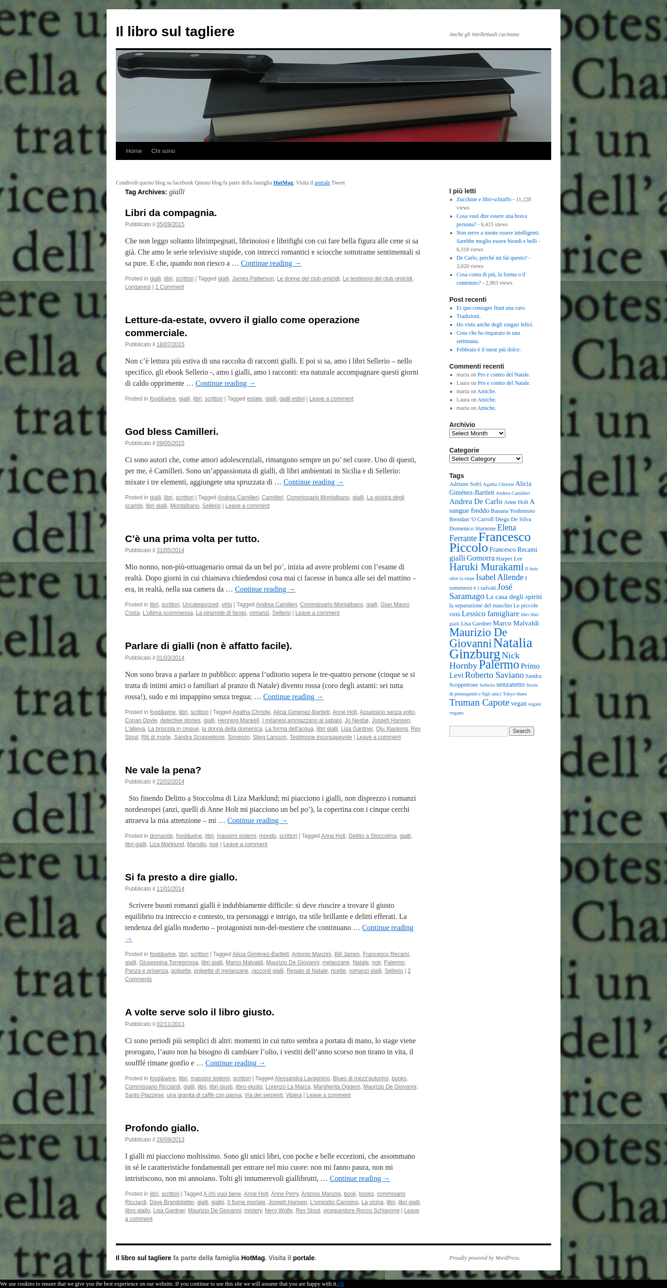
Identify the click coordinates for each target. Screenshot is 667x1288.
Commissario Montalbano (317, 497)
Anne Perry (284, 1194)
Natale (360, 962)
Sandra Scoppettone (199, 737)
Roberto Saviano (494, 675)
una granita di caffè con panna (204, 1095)
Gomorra (481, 558)
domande (161, 836)
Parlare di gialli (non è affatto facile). (208, 645)
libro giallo (137, 1210)
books (399, 1078)
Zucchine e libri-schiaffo (484, 199)
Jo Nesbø (356, 720)
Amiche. (486, 391)
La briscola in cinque (173, 729)
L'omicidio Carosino (334, 1202)
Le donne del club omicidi (308, 278)
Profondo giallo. (162, 1127)
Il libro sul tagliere (175, 31)
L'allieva (135, 729)
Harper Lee (509, 558)
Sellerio (211, 506)
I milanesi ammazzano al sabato (301, 720)
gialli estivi (292, 398)
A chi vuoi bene (222, 1194)
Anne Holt (345, 712)
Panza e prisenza (146, 971)
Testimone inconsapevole (320, 737)
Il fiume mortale (246, 1202)
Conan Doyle (141, 720)
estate (254, 398)
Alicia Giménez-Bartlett (301, 712)
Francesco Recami (386, 954)
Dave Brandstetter (172, 1202)
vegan (518, 703)
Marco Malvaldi (244, 962)
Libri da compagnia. (171, 212)
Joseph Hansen (288, 1202)
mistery (253, 1210)
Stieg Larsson (270, 737)
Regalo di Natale (307, 971)
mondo (268, 836)
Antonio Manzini (311, 954)
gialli (155, 278)
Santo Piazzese (144, 1095)
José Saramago (480, 591)
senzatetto (511, 684)
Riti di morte (156, 737)
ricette (338, 971)
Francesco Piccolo (490, 542)
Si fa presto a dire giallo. (181, 877)
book (350, 1194)
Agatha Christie (252, 712)
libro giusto (249, 1087)
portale (322, 182)
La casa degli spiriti (514, 596)
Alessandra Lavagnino (302, 1078)
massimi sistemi (236, 836)
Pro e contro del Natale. (504, 374)
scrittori (185, 278)
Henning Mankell (238, 720)
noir (214, 844)
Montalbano (184, 506)
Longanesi (138, 287)
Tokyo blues (515, 693)
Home (134, 150)
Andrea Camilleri (238, 497)
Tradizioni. (469, 316)
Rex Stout (308, 1210)
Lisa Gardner (357, 729)
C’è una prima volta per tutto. (192, 538)
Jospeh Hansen (390, 720)
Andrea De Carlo (476, 501)
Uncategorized (200, 604)
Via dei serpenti (264, 1095)
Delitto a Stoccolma (372, 836)
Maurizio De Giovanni (293, 962)
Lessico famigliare (490, 613)
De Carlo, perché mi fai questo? (492, 258)
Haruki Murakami (486, 567)
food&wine (163, 398)
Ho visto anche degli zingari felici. (495, 324)
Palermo (394, 962)
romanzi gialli (365, 971)
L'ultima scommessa (168, 613)
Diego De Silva (513, 519)
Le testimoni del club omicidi (377, 278)
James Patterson (253, 278)
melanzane (336, 962)
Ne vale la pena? (163, 770)
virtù (226, 604)
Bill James (347, 954)
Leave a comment (331, 398)
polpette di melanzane (221, 971)
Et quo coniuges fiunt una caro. (491, 308)
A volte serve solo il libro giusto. (199, 1012)
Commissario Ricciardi (152, 1087)
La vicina (373, 1202)
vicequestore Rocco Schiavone (361, 1210)
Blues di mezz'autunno (361, 1078)
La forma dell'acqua (289, 729)
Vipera (294, 1095)
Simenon (238, 737)
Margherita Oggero (337, 1087)
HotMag (283, 182)
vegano (456, 712)
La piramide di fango (221, 613)
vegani (534, 704)
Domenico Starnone (472, 528)
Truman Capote (479, 702)
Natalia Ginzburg (490, 648)
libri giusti (221, 1087)
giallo (217, 1202)
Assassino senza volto (387, 712)
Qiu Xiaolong (392, 729)
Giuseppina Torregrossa (168, 962)
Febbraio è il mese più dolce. (489, 349)
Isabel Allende (499, 577)
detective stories (180, 720)
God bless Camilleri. (172, 431)
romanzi (259, 613)
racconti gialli (267, 971)
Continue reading (271, 263)
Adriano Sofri (465, 484)
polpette (181, 971)
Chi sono (163, 150)
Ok (341, 1284)
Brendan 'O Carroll (471, 519)
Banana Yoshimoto (513, 511)
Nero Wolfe (279, 1210)
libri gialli (156, 506)
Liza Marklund (167, 844)
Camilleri (272, 497)
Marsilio (196, 844)
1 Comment (169, 287)
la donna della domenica (232, 729)
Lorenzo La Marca (287, 1087)
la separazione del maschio (480, 605)
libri (168, 278)
